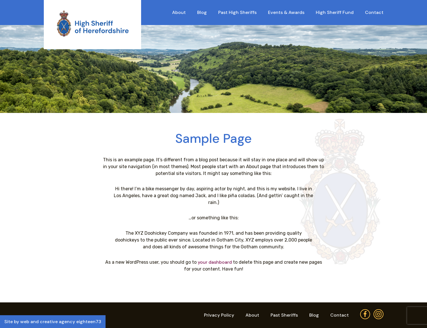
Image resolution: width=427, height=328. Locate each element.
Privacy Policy (219, 315)
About (179, 12)
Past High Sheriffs (237, 12)
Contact (374, 12)
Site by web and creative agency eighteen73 (52, 322)
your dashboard (215, 262)
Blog (202, 12)
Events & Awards (286, 12)
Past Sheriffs (284, 315)
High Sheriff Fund (335, 12)
